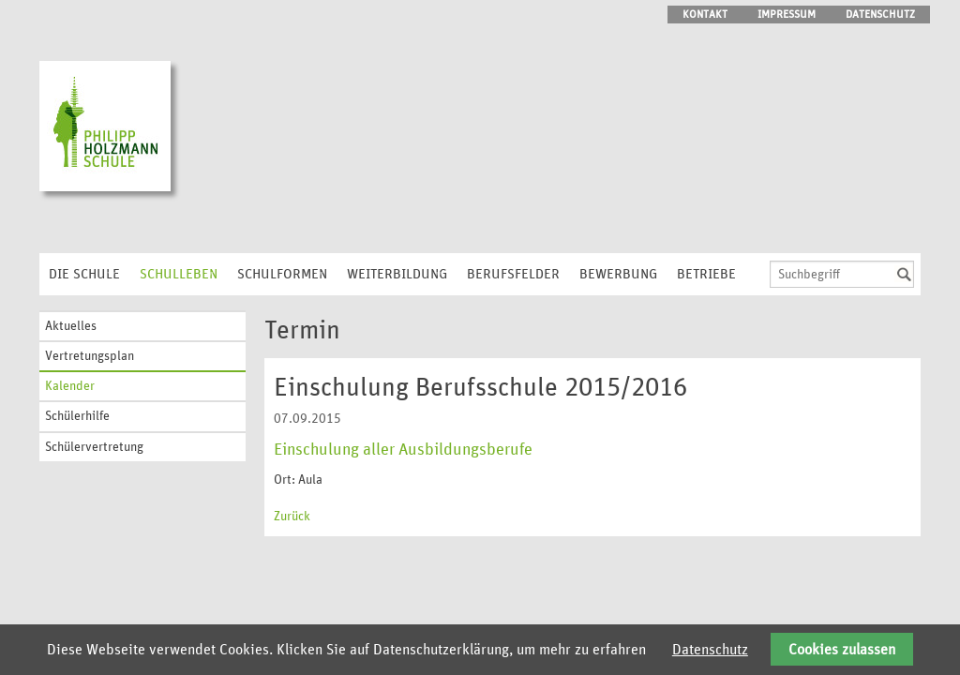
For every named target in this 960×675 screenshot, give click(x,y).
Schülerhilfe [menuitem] (77, 416)
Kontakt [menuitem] (705, 14)
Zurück (292, 516)
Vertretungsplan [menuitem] (89, 356)
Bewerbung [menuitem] (618, 274)
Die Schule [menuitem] (84, 274)
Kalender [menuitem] (70, 386)
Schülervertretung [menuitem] (94, 447)
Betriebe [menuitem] (706, 274)
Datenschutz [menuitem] (880, 14)
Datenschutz (710, 649)
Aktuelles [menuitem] (71, 326)
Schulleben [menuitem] (179, 274)
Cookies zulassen (841, 649)
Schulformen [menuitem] (282, 274)
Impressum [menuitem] (787, 14)
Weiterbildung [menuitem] (397, 274)
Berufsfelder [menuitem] (513, 274)
